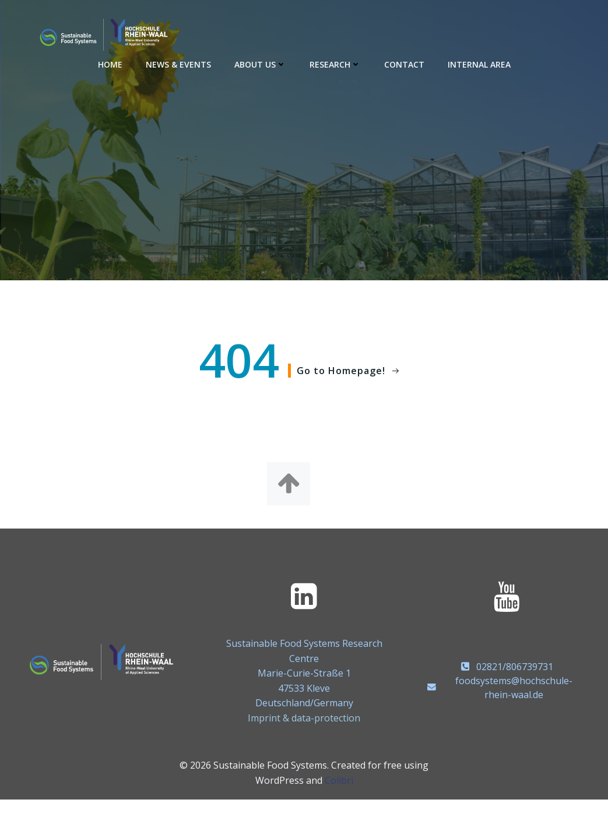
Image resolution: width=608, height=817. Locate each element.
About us (260, 64)
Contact (404, 64)
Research (335, 64)
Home (110, 64)
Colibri (339, 780)
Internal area (479, 64)
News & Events (178, 64)
